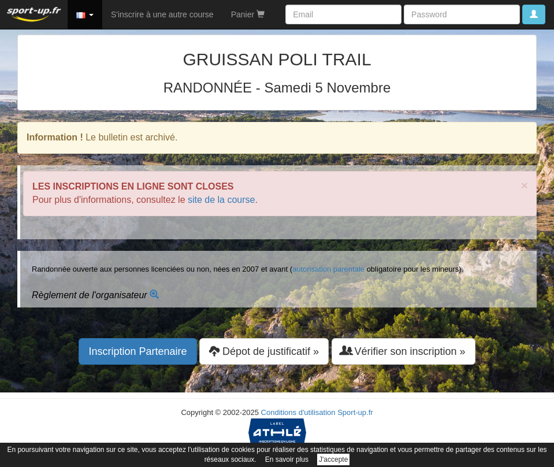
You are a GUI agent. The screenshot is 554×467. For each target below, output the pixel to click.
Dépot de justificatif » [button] (264, 351)
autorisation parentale (328, 269)
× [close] (524, 185)
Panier (248, 14)
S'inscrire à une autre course (162, 14)
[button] (85, 14)
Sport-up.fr (355, 412)
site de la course (221, 200)
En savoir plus (286, 459)
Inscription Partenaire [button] (137, 351)
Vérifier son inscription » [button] (403, 351)
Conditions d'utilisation (298, 412)
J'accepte (333, 459)
